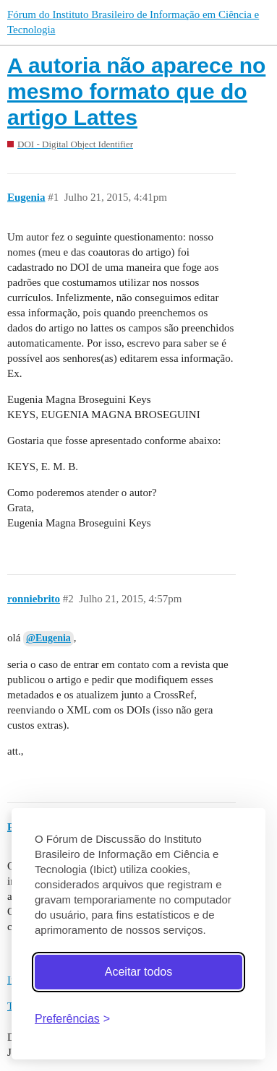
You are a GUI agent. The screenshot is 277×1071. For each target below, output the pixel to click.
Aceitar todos (138, 972)
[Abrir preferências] (72, 1018)
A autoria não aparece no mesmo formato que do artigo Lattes (136, 91)
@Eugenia (48, 638)
